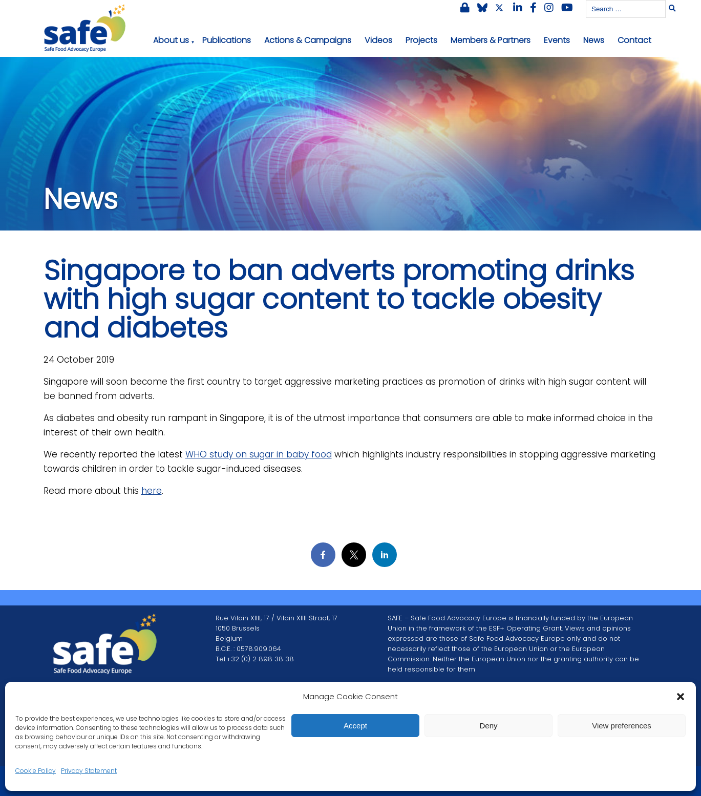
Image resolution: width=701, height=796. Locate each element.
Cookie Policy (35, 770)
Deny (488, 725)
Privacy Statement (89, 770)
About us (171, 40)
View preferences (621, 725)
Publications (226, 40)
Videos (378, 40)
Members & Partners (490, 40)
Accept (355, 725)
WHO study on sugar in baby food (258, 454)
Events (557, 40)
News (593, 40)
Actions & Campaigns (307, 40)
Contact (634, 40)
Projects (421, 40)
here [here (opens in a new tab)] (151, 491)
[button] (680, 697)
